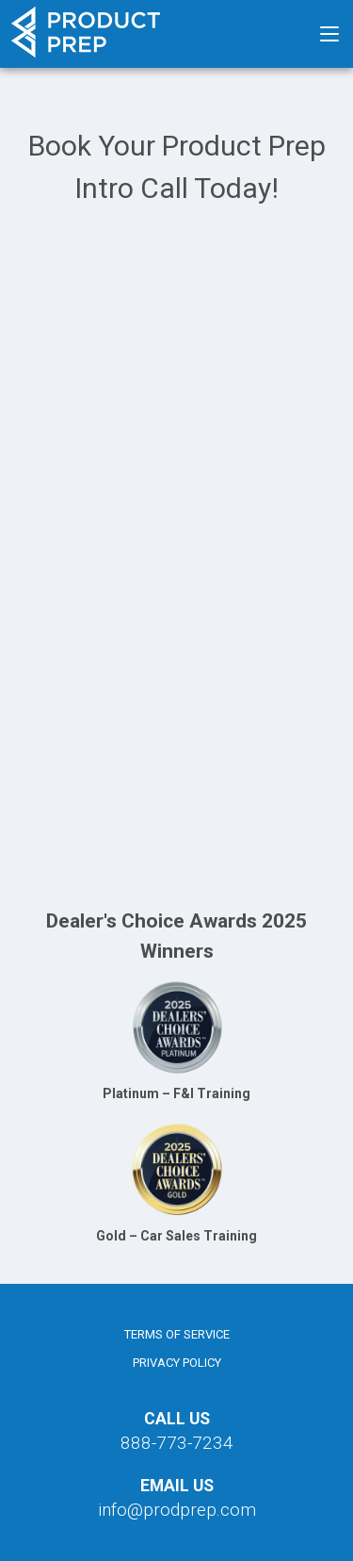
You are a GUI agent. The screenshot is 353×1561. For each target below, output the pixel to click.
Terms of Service (177, 1334)
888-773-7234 (176, 1443)
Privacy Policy (177, 1363)
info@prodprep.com (177, 1509)
